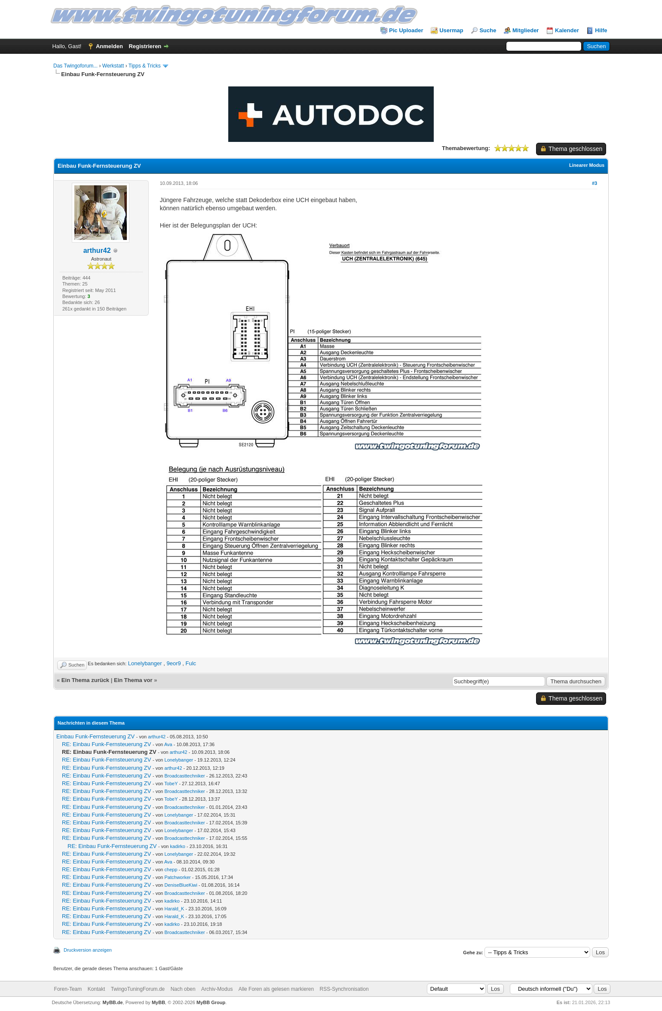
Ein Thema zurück (85, 680)
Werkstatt (113, 66)
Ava (168, 744)
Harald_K (174, 908)
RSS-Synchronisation (344, 989)
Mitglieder (525, 30)
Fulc (191, 663)
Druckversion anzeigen (88, 950)
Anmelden (109, 46)
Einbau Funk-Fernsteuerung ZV (95, 736)
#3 (594, 183)
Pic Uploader (406, 30)
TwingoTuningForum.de (138, 989)
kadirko (177, 846)
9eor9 (173, 663)
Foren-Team (68, 989)
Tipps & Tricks (145, 66)
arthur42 (97, 250)
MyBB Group (210, 1002)
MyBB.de (113, 1002)
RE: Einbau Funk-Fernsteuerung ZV (106, 744)
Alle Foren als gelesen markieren (276, 989)
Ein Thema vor (133, 680)
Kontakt (96, 989)
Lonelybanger (145, 663)
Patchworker (178, 877)
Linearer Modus (586, 165)
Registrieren (145, 46)
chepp (171, 869)
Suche (487, 30)
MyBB (158, 1002)
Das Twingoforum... (75, 66)
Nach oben (183, 989)
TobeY (171, 783)
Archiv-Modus (217, 989)
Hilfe (601, 30)
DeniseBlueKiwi (181, 885)
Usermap (451, 30)
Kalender (567, 30)
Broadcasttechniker (185, 775)
